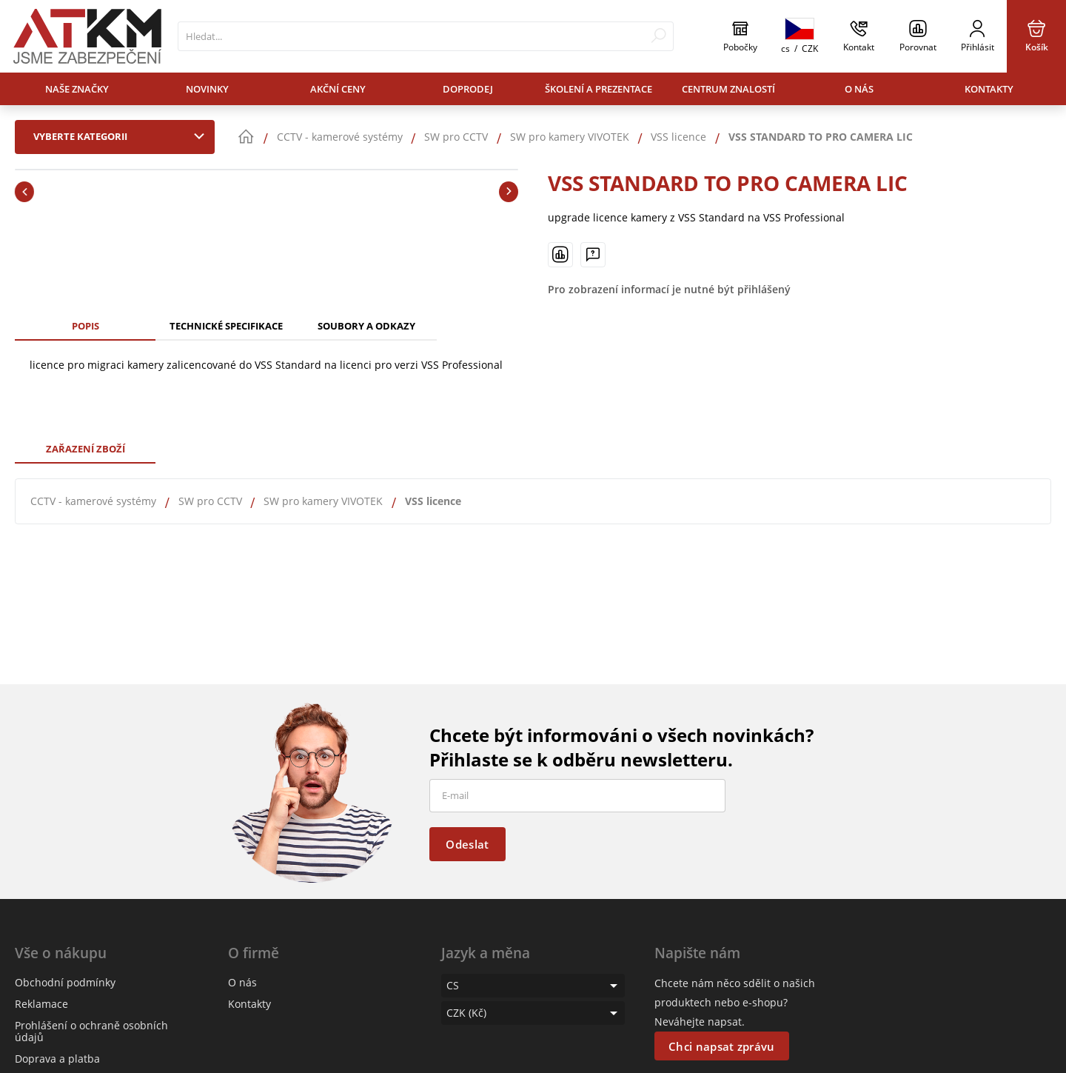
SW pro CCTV (210, 501)
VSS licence (433, 501)
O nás (859, 89)
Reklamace (41, 1004)
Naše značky (77, 89)
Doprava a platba (57, 1059)
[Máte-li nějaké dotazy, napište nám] (593, 254)
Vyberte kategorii (122, 136)
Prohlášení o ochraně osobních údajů (91, 1031)
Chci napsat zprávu (721, 1046)
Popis (85, 325)
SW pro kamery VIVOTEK (323, 501)
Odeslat (467, 844)
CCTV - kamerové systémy (93, 501)
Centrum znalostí (728, 89)
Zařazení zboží (85, 448)
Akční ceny (338, 89)
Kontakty (989, 89)
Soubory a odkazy (366, 325)
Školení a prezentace (598, 89)
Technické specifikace (226, 325)
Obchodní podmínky (65, 982)
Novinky (207, 89)
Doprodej (468, 89)
